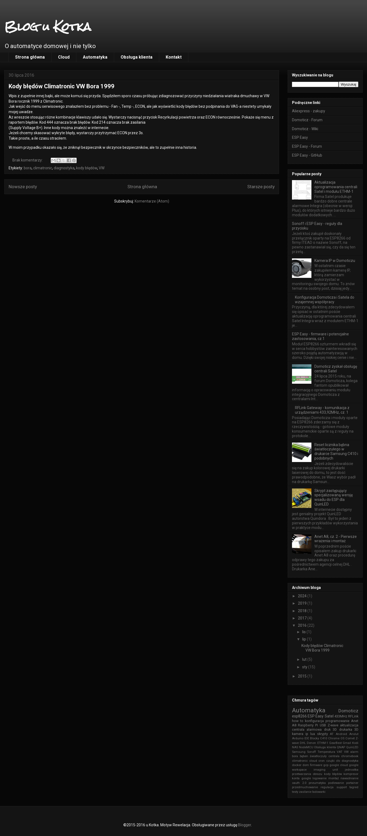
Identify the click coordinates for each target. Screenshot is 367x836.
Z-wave (333, 725)
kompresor (351, 774)
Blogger (244, 825)
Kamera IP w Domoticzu (334, 260)
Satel (329, 716)
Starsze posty (261, 186)
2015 (302, 676)
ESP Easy (300, 137)
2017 (302, 618)
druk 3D (330, 729)
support (342, 787)
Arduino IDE (300, 738)
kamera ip (300, 734)
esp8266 (299, 716)
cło (338, 761)
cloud (313, 761)
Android (341, 734)
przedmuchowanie (305, 787)
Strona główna (30, 57)
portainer (352, 783)
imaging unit (326, 769)
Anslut (353, 734)
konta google (301, 778)
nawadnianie (349, 778)
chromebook (349, 756)
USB (323, 725)
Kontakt (174, 57)
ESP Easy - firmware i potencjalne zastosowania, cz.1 (320, 336)
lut (304, 659)
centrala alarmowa (307, 729)
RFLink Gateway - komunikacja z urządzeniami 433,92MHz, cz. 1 (322, 410)
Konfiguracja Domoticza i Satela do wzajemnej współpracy (324, 299)
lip (304, 639)
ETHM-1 (322, 743)
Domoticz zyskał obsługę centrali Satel (335, 368)
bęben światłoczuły (313, 756)
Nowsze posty (23, 186)
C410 (323, 738)
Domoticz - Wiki (305, 129)
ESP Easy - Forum (307, 146)
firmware (316, 765)
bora (28, 168)
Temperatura (326, 752)
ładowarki (318, 792)
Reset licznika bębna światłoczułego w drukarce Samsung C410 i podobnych (336, 451)
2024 (302, 596)
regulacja (327, 787)
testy (295, 792)
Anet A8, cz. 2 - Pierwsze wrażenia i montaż (335, 538)
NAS (295, 747)
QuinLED (352, 747)
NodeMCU (306, 747)
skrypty (322, 734)
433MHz (340, 716)
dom (306, 765)
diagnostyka (64, 168)
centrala (333, 756)
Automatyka (95, 57)
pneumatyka (317, 783)
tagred (353, 787)
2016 (302, 625)
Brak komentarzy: (27, 160)
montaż (333, 778)
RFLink (353, 716)
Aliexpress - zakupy (308, 111)
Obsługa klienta (136, 57)
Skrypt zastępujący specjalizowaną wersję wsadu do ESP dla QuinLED (333, 497)
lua (312, 734)
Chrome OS (336, 738)
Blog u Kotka (47, 26)
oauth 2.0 (299, 783)
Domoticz (348, 710)
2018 (302, 611)
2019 (302, 603)
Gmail (347, 743)
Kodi (355, 743)
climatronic (42, 168)
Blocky (314, 738)
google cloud (338, 765)
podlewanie (336, 783)
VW (101, 168)
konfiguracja (314, 721)
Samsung (298, 752)
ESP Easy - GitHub (307, 155)
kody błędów (86, 168)
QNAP (341, 747)
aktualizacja (349, 725)
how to (297, 721)
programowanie (337, 721)
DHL (303, 743)
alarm (354, 752)
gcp (325, 765)
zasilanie (305, 792)
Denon (311, 743)
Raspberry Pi (308, 725)
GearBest (335, 743)
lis (304, 632)
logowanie (319, 778)
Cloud (64, 57)
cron (321, 761)
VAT (339, 752)
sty (305, 667)
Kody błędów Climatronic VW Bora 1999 (61, 86)
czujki (330, 761)
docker (296, 765)
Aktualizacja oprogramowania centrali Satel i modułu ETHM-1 (335, 187)
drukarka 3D (348, 729)
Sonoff (311, 752)
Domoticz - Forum (307, 120)
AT (332, 734)
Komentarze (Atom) (152, 201)
